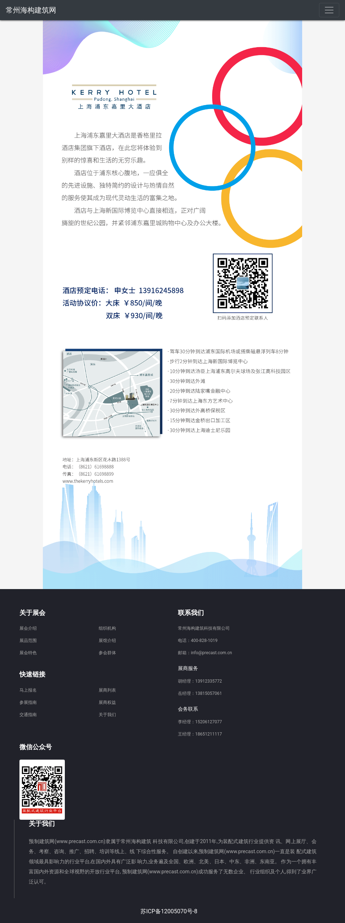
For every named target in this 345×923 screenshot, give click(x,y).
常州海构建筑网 (31, 10)
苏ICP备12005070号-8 (168, 911)
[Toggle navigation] (329, 10)
